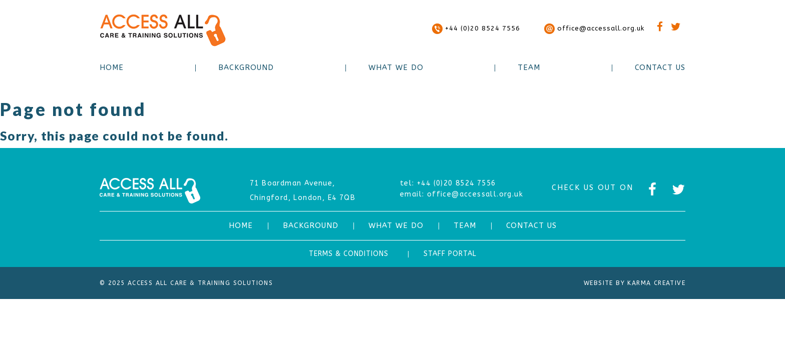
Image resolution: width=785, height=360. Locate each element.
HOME (241, 225)
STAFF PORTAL (450, 254)
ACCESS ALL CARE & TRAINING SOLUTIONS (163, 30)
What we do (396, 67)
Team (529, 67)
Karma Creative (656, 283)
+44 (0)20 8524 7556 (476, 28)
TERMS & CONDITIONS (348, 254)
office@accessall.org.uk (594, 28)
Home (112, 67)
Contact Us (660, 67)
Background (246, 67)
